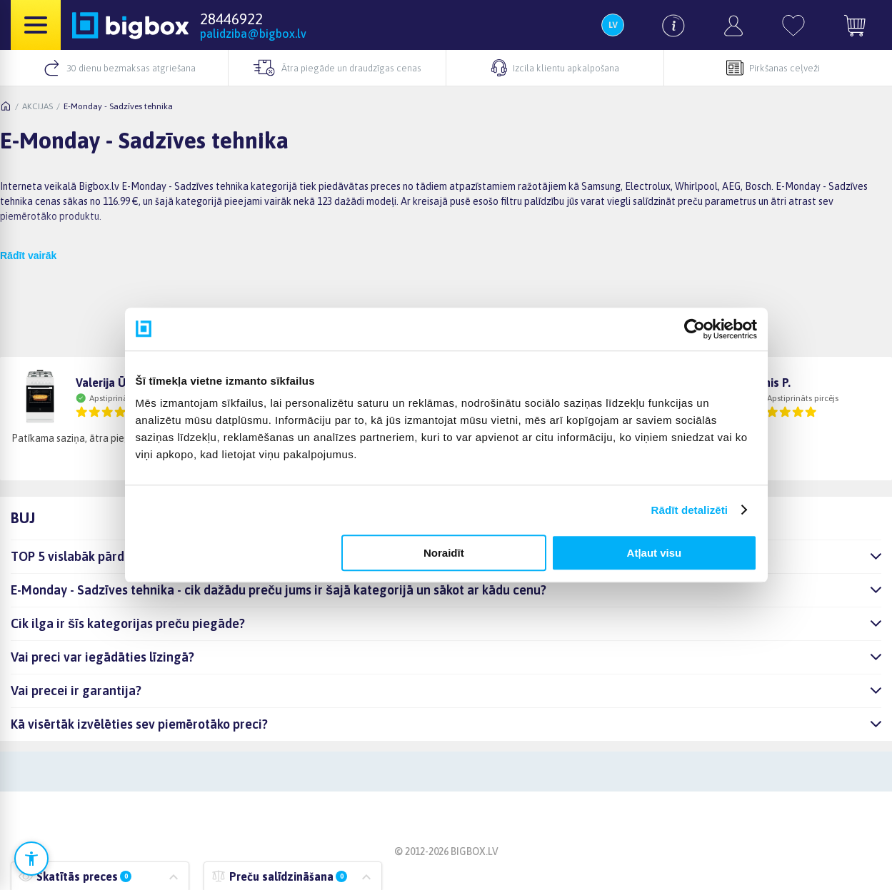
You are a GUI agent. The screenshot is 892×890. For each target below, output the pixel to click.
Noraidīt (444, 553)
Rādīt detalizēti (689, 510)
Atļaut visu (654, 553)
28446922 (231, 18)
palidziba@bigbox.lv (253, 33)
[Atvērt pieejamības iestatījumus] (31, 858)
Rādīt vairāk (28, 255)
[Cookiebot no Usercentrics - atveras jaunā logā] (694, 329)
